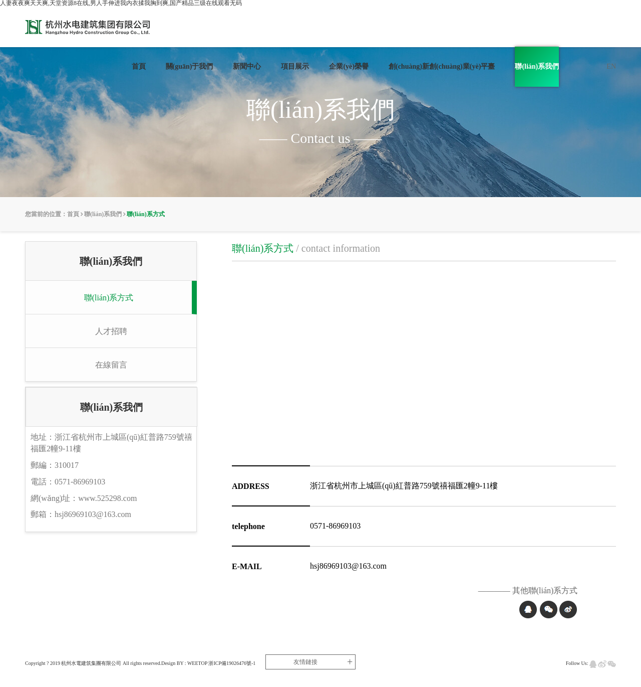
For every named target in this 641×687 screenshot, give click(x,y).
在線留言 (111, 365)
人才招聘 (111, 331)
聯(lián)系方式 (145, 214)
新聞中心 (247, 66)
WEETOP (197, 663)
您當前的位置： (46, 214)
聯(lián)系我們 (537, 66)
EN (611, 66)
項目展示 (295, 66)
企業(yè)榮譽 (349, 66)
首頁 (139, 66)
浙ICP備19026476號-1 (231, 663)
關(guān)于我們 (189, 66)
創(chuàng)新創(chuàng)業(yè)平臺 (442, 66)
